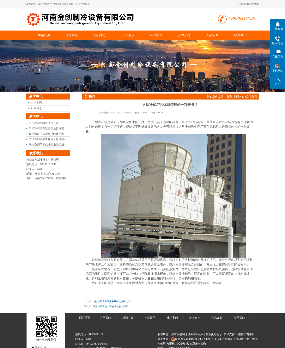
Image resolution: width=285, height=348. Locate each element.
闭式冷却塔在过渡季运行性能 (46, 128)
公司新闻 (36, 102)
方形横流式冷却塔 (177, 343)
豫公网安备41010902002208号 (192, 339)
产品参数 (212, 35)
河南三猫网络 (245, 334)
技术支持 (184, 35)
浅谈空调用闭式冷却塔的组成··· (47, 144)
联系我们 (243, 4)
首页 (229, 96)
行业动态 (36, 108)
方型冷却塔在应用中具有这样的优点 (111, 301)
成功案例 (156, 35)
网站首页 (44, 35)
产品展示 (128, 35)
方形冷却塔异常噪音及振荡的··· (47, 139)
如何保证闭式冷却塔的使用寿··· (47, 133)
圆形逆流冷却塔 (234, 339)
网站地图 (254, 4)
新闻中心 (100, 35)
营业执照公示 (214, 334)
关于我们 (72, 35)
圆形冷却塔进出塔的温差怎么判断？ (111, 306)
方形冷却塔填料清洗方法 (44, 122)
